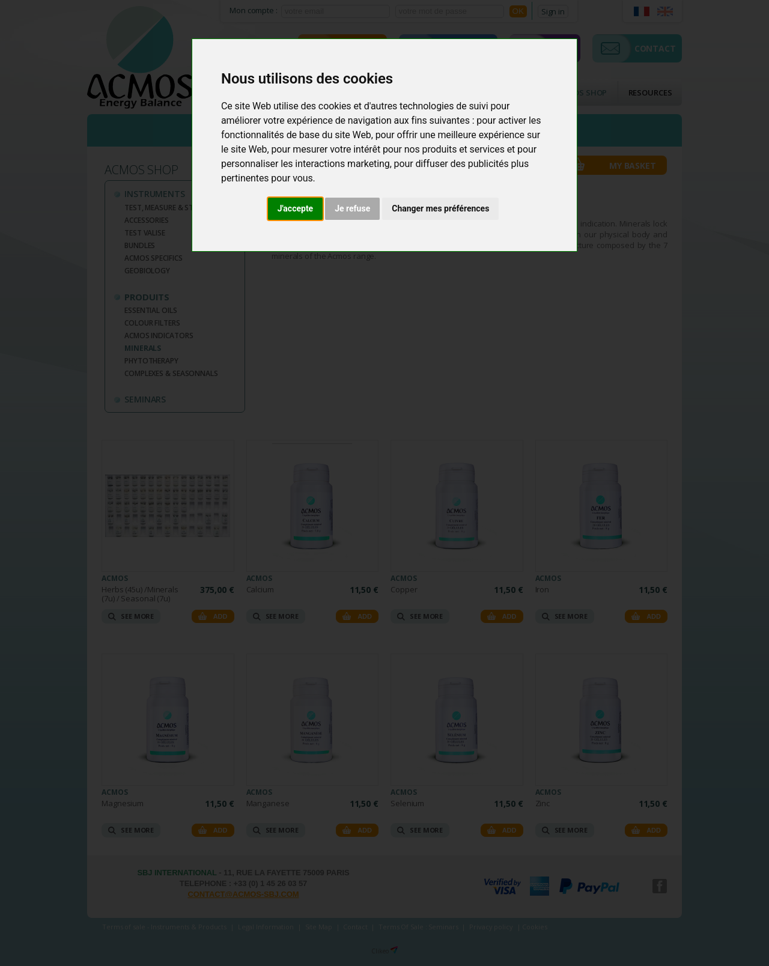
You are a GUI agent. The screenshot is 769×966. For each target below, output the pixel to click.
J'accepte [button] (296, 208)
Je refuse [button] (352, 208)
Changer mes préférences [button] (440, 208)
